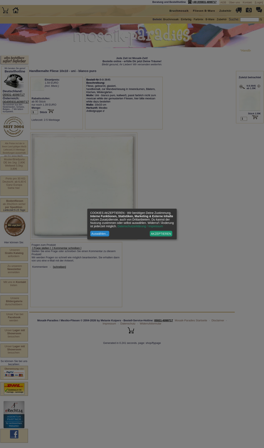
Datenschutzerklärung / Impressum (140, 226)
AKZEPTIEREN (161, 233)
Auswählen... (99, 233)
